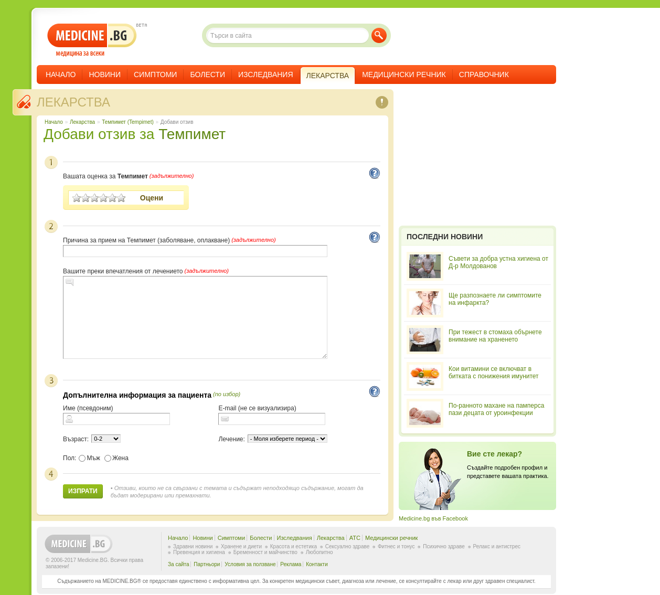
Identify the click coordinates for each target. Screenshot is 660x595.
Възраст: (76, 439)
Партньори (207, 564)
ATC (354, 538)
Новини (105, 74)
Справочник (484, 74)
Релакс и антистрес (496, 546)
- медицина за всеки (92, 40)
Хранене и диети (241, 546)
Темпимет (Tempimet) (127, 122)
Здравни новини (192, 546)
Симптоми (155, 74)
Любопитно (319, 552)
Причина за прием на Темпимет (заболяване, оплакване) (146, 240)
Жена (116, 458)
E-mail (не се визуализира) (257, 408)
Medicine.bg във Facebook (433, 518)
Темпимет (192, 134)
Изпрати (83, 491)
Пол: (69, 458)
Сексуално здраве (347, 546)
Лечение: (231, 439)
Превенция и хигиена (199, 552)
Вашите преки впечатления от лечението (123, 271)
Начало (61, 74)
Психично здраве (444, 546)
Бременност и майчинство (265, 552)
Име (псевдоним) (88, 408)
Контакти (317, 564)
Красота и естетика (293, 546)
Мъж (89, 458)
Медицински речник (404, 74)
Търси (379, 35)
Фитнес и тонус (396, 546)
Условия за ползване (250, 564)
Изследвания (265, 74)
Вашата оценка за (105, 176)
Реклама (290, 564)
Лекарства (73, 102)
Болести (207, 74)
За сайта (178, 564)
